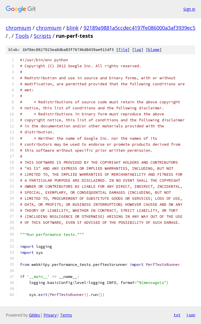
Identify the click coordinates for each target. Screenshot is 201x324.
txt (177, 314)
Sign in (189, 9)
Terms (66, 315)
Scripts (42, 35)
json (190, 314)
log (137, 49)
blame (154, 49)
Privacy (50, 315)
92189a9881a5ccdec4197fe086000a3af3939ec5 (139, 27)
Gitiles (34, 315)
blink (72, 27)
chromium (18, 27)
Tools (22, 35)
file (123, 49)
